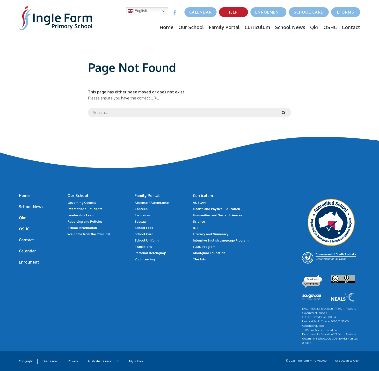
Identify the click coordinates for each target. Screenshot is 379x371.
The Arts (199, 259)
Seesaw (140, 221)
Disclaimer (50, 361)
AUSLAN (199, 202)
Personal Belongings (150, 253)
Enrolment (268, 12)
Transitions (143, 247)
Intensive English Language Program (220, 240)
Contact (351, 27)
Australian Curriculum (103, 361)
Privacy (73, 361)
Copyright (26, 361)
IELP (233, 12)
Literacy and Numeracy (210, 234)
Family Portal (224, 27)
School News (290, 27)
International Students (84, 209)
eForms (345, 12)
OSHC (330, 27)
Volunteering (145, 259)
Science (199, 221)
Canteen (141, 209)
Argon (356, 360)
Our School (191, 27)
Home (167, 27)
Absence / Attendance (152, 202)
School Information (82, 228)
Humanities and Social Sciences (217, 215)
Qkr (314, 27)
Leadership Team (80, 215)
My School (136, 361)
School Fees (144, 228)
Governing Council (81, 202)
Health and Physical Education (216, 209)
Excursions (143, 215)
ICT (195, 228)
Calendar (200, 12)
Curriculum (257, 27)
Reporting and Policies (84, 221)
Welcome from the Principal (88, 234)
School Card (309, 12)
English (137, 11)
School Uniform (147, 240)
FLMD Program (204, 247)
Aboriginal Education (209, 253)
